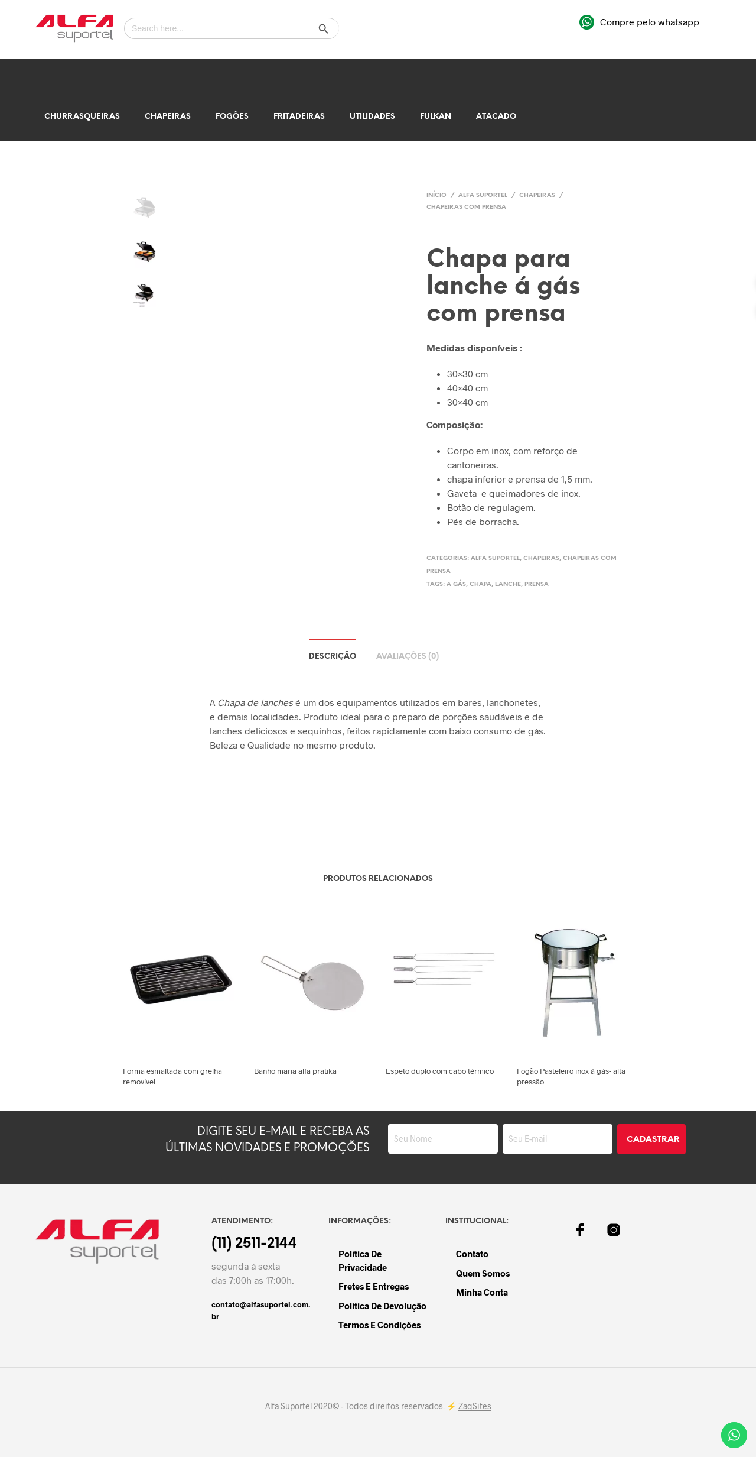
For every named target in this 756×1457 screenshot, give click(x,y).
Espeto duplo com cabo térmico (440, 1071)
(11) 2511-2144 (254, 1244)
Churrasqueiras (82, 117)
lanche (508, 584)
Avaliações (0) (407, 656)
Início (436, 195)
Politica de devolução (382, 1305)
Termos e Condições (379, 1324)
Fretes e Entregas (373, 1286)
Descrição (332, 656)
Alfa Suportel (482, 195)
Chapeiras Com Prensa (466, 207)
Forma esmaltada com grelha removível (172, 1076)
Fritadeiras (299, 117)
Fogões (232, 117)
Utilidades (372, 117)
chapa (480, 584)
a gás (456, 584)
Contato (472, 1253)
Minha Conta (482, 1292)
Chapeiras (168, 117)
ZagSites (474, 1406)
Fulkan (435, 117)
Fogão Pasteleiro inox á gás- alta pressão (571, 1076)
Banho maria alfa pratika (295, 1071)
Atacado (496, 117)
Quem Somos (483, 1273)
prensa (536, 584)
